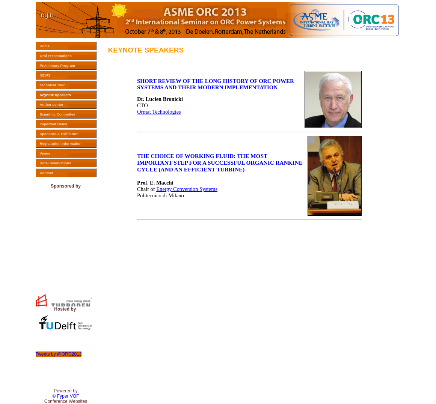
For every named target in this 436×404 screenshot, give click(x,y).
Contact (46, 173)
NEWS (45, 75)
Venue (45, 153)
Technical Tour (52, 85)
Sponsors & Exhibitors (59, 134)
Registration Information (60, 143)
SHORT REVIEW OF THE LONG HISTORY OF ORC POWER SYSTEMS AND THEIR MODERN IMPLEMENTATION (215, 84)
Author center (51, 104)
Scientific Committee (57, 114)
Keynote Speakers (55, 95)
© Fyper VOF (66, 396)
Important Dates (53, 124)
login (46, 15)
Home (45, 46)
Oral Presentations (56, 56)
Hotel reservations (55, 163)
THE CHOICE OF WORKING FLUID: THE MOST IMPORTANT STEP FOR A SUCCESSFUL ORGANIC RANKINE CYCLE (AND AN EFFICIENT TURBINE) (220, 163)
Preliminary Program (57, 65)
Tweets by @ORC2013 (59, 354)
